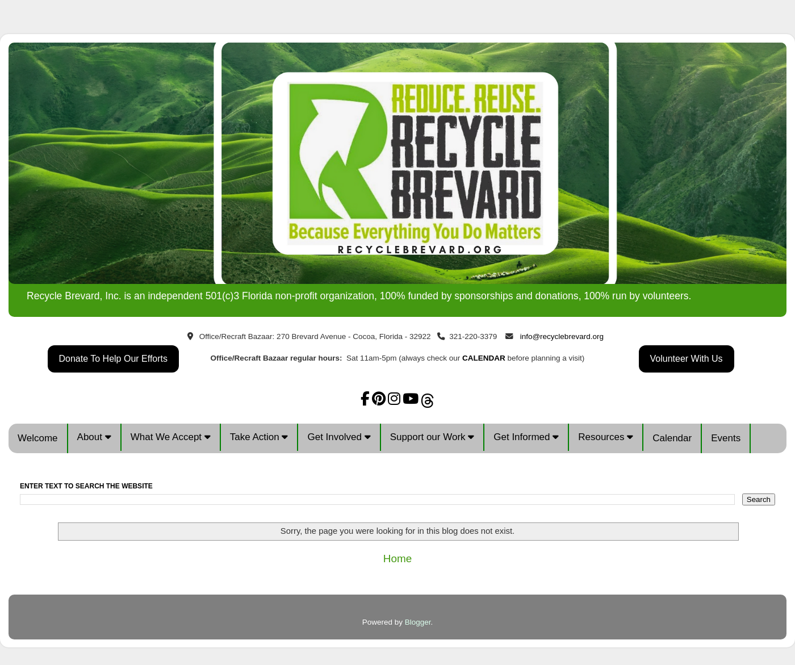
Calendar (672, 438)
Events (725, 438)
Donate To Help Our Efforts (113, 358)
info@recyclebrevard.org (562, 336)
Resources (605, 437)
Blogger (418, 622)
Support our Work (432, 437)
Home (397, 558)
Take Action (259, 437)
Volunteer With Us (686, 358)
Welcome (38, 438)
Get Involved (338, 437)
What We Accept (171, 437)
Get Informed (526, 437)
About (94, 437)
